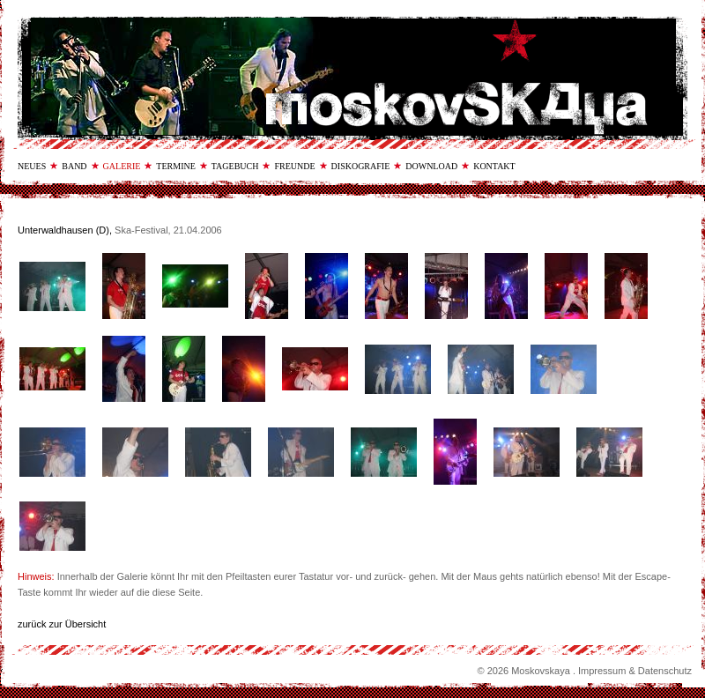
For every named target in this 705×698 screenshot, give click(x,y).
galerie (122, 166)
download (431, 166)
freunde (294, 166)
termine (175, 166)
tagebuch (235, 166)
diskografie (360, 166)
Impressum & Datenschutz (635, 670)
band (74, 166)
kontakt (494, 166)
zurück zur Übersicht (62, 624)
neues (32, 166)
